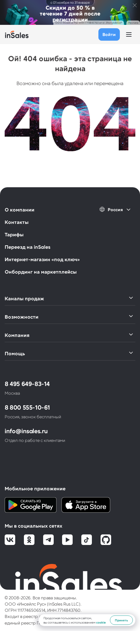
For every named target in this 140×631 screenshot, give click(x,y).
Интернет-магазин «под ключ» (42, 259)
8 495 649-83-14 (27, 383)
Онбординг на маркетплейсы (41, 272)
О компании (19, 209)
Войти (109, 34)
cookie (101, 622)
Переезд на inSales (27, 247)
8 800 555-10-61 (27, 407)
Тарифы (14, 234)
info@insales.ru (26, 430)
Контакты (17, 222)
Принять (121, 620)
